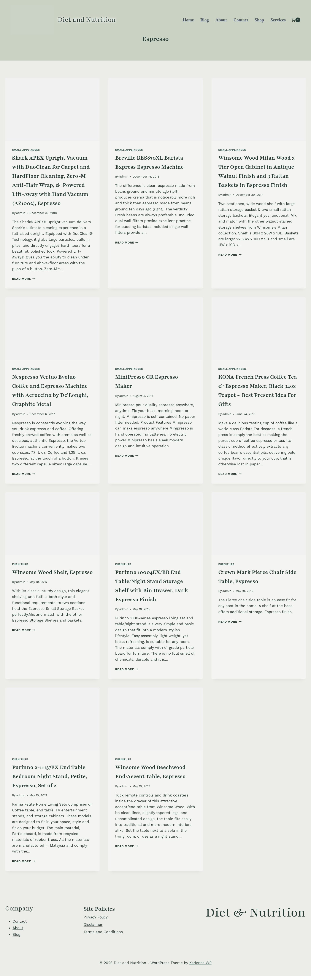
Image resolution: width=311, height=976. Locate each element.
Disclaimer (93, 924)
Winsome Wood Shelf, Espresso (52, 572)
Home (188, 20)
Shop (259, 20)
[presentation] (52, 109)
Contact (240, 20)
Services (278, 20)
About (221, 20)
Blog (204, 20)
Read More (23, 278)
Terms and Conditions (103, 932)
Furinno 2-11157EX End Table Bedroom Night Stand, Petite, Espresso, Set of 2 (49, 776)
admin (20, 213)
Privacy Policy (96, 917)
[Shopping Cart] (295, 19)
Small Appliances (26, 149)
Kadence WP (200, 963)
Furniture (20, 564)
